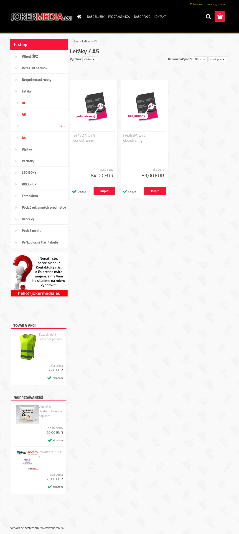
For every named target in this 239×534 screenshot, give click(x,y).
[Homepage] (78, 16)
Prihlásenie (196, 4)
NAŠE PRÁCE (142, 16)
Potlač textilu (31, 230)
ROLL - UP (29, 184)
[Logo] (41, 16)
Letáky (27, 91)
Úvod (76, 41)
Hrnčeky (28, 219)
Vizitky (27, 149)
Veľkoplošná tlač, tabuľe (40, 242)
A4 (24, 137)
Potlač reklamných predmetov (44, 207)
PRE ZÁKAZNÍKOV (119, 16)
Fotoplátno (30, 195)
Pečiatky (28, 161)
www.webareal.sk (52, 527)
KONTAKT (160, 16)
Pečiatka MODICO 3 (50, 454)
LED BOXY (29, 172)
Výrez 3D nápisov (34, 68)
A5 (62, 126)
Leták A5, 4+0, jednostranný (84, 138)
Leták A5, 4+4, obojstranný (135, 138)
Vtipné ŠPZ (30, 56)
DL (24, 102)
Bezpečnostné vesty (36, 79)
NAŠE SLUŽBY (96, 16)
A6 (24, 114)
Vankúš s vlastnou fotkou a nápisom (50, 411)
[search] (208, 16)
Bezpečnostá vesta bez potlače (50, 336)
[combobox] (201, 59)
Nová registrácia (215, 4)
